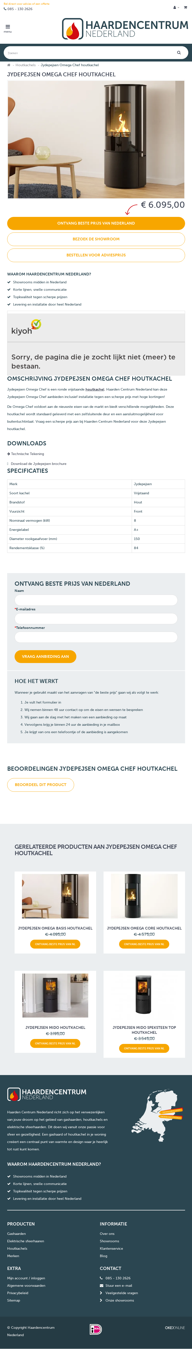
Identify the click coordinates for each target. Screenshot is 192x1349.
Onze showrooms (120, 1300)
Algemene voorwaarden (26, 1286)
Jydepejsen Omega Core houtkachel (144, 928)
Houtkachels (26, 65)
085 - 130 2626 (19, 9)
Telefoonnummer (30, 628)
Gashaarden (16, 1234)
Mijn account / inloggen (26, 1278)
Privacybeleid (17, 1293)
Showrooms (109, 1241)
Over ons (107, 1234)
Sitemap (13, 1300)
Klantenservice (111, 1248)
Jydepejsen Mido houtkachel (55, 1027)
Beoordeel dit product (40, 784)
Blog (103, 1256)
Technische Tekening (25, 454)
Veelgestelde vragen (122, 1293)
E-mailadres (25, 609)
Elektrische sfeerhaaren (25, 1241)
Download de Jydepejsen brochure (38, 464)
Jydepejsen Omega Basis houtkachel (55, 928)
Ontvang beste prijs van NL (55, 944)
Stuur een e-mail (119, 1286)
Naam (19, 591)
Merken (13, 1256)
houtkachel (94, 389)
